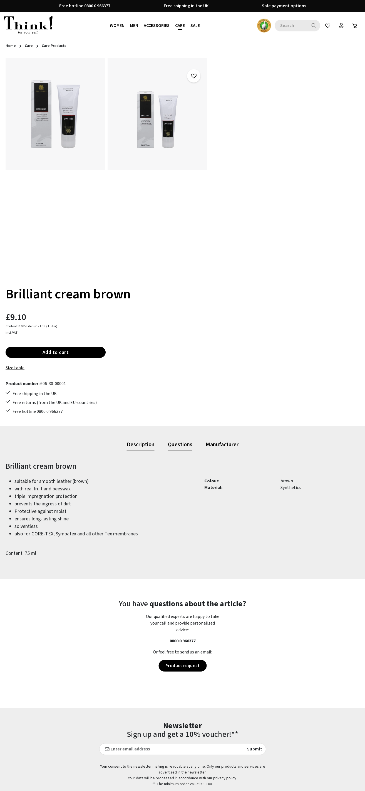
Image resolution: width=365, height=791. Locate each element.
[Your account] (340, 25)
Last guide (137, 745)
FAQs (132, 735)
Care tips (135, 715)
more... (352, 777)
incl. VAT (224, 100)
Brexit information (236, 725)
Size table (227, 135)
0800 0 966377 (183, 501)
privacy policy (224, 638)
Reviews (226, 785)
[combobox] (290, 25)
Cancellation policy (236, 735)
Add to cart (268, 119)
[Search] (312, 25)
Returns (135, 765)
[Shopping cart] (354, 25)
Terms (224, 765)
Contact (135, 725)
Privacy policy (231, 755)
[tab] (141, 304)
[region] (106, 169)
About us (226, 715)
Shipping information (147, 785)
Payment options (143, 755)
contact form (38, 738)
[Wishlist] (327, 25)
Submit (254, 609)
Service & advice (142, 775)
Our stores (228, 745)
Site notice (228, 775)
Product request (182, 525)
